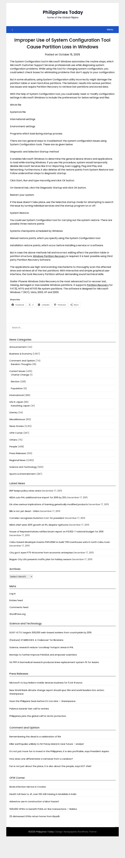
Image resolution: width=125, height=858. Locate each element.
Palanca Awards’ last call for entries (29, 708)
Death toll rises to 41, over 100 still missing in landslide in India (42, 794)
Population (17, 388)
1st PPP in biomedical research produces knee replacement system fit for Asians (54, 662)
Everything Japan (20, 405)
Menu (110, 29)
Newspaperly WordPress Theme (80, 831)
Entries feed (16, 600)
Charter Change (20, 374)
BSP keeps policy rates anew (25, 490)
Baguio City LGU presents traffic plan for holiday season (40, 559)
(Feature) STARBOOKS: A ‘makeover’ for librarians (36, 640)
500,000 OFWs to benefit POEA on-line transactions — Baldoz (43, 809)
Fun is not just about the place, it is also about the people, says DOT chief (50, 766)
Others (13, 439)
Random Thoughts (21, 364)
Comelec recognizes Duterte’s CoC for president (36, 518)
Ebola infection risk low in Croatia (27, 786)
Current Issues (17, 371)
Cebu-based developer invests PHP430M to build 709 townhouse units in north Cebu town (59, 542)
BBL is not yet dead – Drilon (24, 511)
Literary (13, 412)
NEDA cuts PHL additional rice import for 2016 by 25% (38, 497)
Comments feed (18, 607)
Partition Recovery (98, 285)
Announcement (18, 346)
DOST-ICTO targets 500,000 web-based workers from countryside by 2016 (50, 632)
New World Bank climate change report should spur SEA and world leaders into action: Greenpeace (56, 692)
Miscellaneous (17, 419)
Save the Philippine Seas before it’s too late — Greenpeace (42, 701)
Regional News (17, 460)
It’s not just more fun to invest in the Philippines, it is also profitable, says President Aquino (59, 751)
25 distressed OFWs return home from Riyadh (34, 816)
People (13, 446)
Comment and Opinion (22, 360)
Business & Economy (20, 353)
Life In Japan (16, 401)
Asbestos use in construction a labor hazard (34, 801)
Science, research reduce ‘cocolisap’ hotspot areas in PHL (41, 647)
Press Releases (17, 453)
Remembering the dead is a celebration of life (35, 736)
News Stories (16, 426)
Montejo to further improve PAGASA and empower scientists (43, 654)
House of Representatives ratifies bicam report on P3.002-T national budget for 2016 (56, 531)
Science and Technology (23, 467)
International (16, 395)
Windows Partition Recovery (49, 256)
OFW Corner (16, 432)
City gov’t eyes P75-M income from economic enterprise (41, 552)
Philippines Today (63, 12)
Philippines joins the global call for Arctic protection (37, 716)
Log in (12, 593)
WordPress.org (17, 614)
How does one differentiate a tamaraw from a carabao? (41, 758)
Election (15, 381)
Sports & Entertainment (22, 473)
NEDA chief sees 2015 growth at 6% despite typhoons (38, 524)
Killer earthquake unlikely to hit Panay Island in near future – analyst (46, 743)
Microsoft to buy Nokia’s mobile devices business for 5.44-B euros (45, 682)
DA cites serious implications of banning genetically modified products (48, 504)
